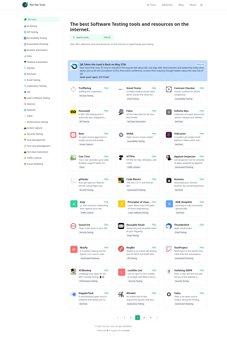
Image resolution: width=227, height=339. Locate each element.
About (193, 4)
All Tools (151, 4)
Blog (181, 4)
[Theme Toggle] (201, 5)
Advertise (167, 4)
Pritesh (127, 330)
